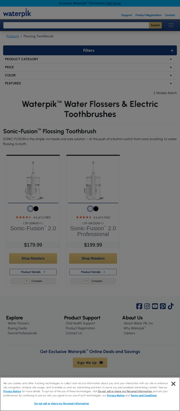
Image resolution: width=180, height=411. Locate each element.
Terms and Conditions (144, 395)
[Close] (173, 383)
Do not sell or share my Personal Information (125, 391)
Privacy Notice (12, 391)
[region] (90, 394)
